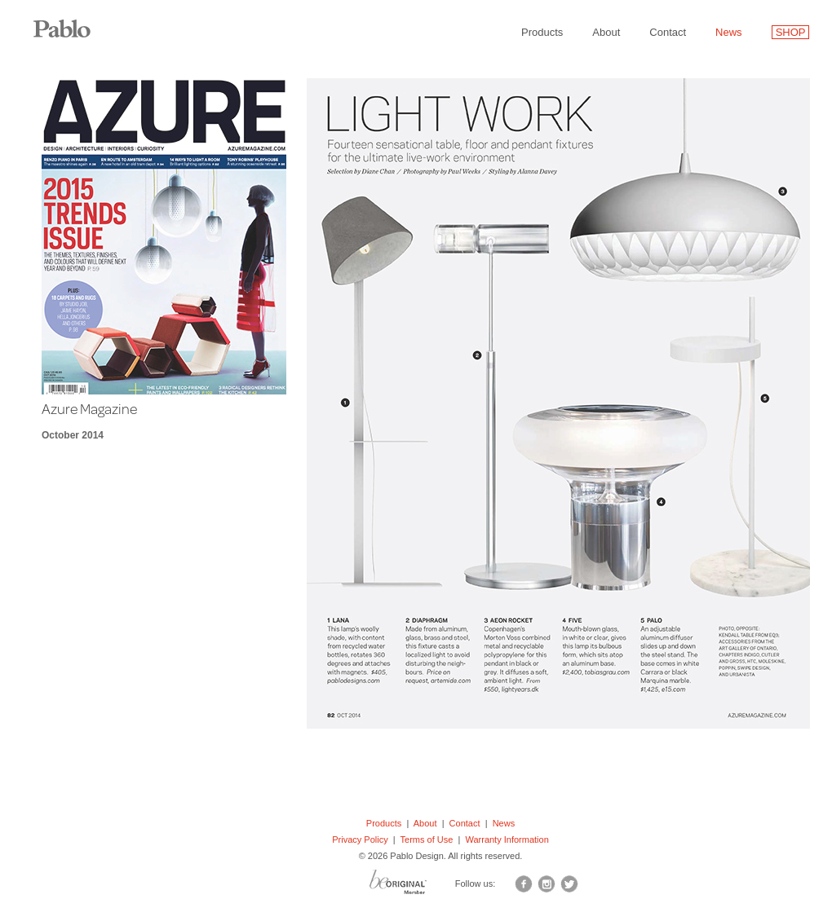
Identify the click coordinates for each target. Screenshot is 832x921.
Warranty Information (506, 839)
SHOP (791, 32)
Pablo (73, 20)
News (728, 32)
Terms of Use (427, 839)
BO (418, 886)
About (606, 32)
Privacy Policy (359, 839)
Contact (667, 32)
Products (542, 32)
